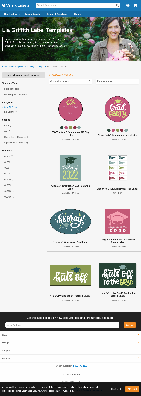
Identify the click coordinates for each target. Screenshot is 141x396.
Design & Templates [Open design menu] (58, 14)
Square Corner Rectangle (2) (17, 143)
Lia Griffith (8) (10, 112)
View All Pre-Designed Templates (23, 75)
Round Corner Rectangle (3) (16, 137)
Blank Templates (11, 89)
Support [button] (6, 350)
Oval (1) (7, 131)
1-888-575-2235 (80, 366)
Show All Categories (11, 107)
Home (4, 66)
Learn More (116, 389)
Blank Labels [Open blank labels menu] (12, 14)
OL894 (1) (8, 168)
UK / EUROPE (73, 374)
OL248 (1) (8, 156)
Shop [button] (4, 335)
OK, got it (132, 389)
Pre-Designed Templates (36, 66)
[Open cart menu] (135, 5)
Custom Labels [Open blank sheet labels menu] (33, 14)
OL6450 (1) (9, 197)
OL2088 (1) (9, 179)
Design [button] (5, 343)
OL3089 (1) (9, 191)
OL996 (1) (8, 174)
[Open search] (117, 5)
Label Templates (16, 66)
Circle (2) (8, 125)
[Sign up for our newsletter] (62, 325)
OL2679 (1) (9, 185)
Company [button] (7, 358)
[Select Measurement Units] (70, 382)
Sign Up (129, 325)
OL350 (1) (8, 162)
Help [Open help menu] (77, 14)
